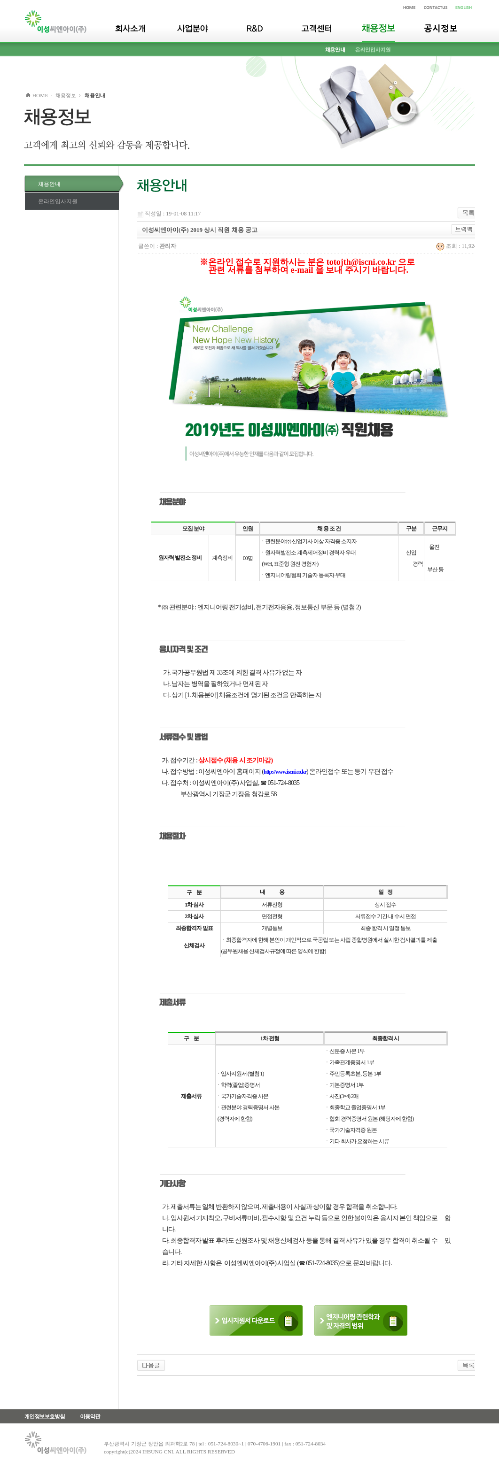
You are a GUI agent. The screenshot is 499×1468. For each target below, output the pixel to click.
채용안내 (49, 184)
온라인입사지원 (58, 201)
